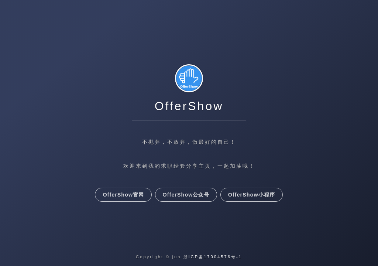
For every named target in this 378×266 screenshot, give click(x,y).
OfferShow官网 (123, 195)
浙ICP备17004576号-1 (212, 257)
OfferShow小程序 (251, 195)
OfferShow (189, 106)
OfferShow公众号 (186, 195)
